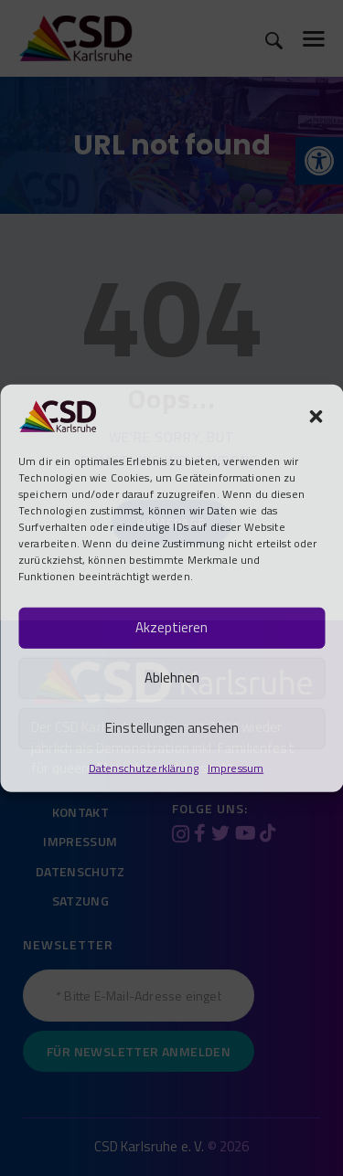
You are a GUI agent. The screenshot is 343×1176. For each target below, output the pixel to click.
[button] (315, 416)
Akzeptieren (171, 627)
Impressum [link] (235, 767)
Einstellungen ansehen (172, 727)
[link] (57, 413)
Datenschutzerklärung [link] (143, 767)
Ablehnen (172, 677)
